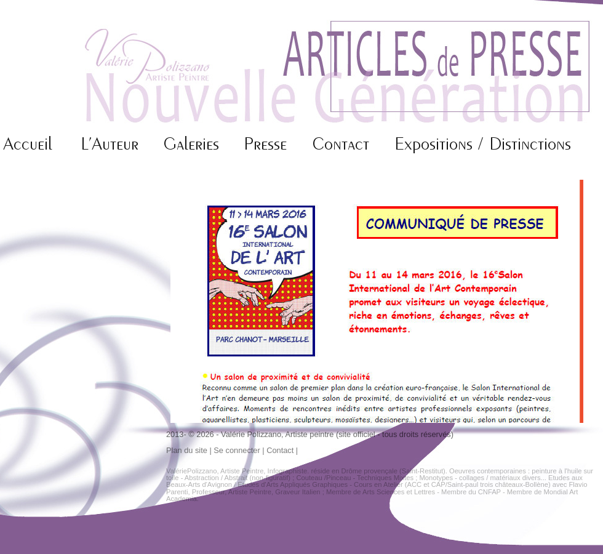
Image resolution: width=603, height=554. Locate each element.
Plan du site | (190, 450)
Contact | (282, 450)
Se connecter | (240, 450)
